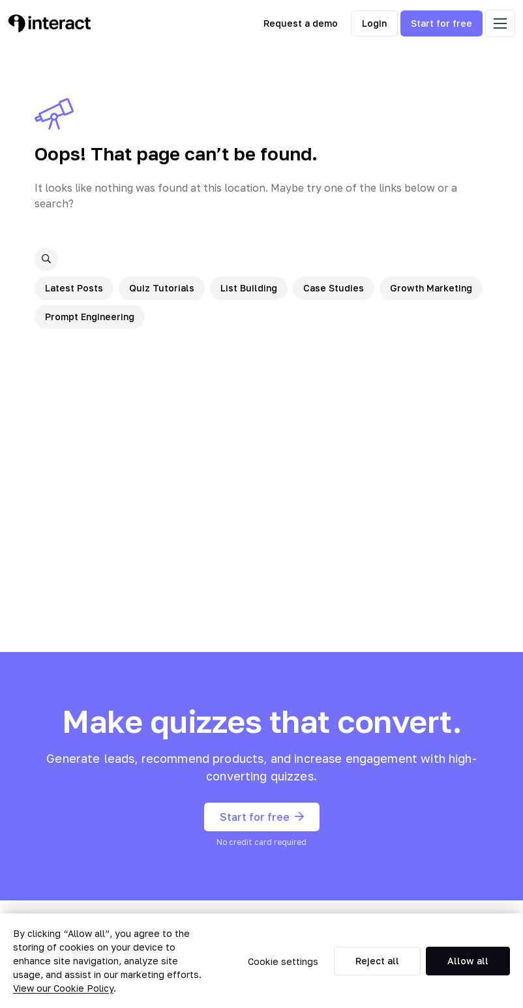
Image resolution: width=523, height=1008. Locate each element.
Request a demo (300, 23)
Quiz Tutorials (161, 287)
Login (374, 23)
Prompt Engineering (89, 316)
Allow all (467, 960)
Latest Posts (74, 287)
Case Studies (333, 287)
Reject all (377, 960)
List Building (248, 287)
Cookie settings (283, 961)
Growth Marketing (431, 287)
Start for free (441, 23)
